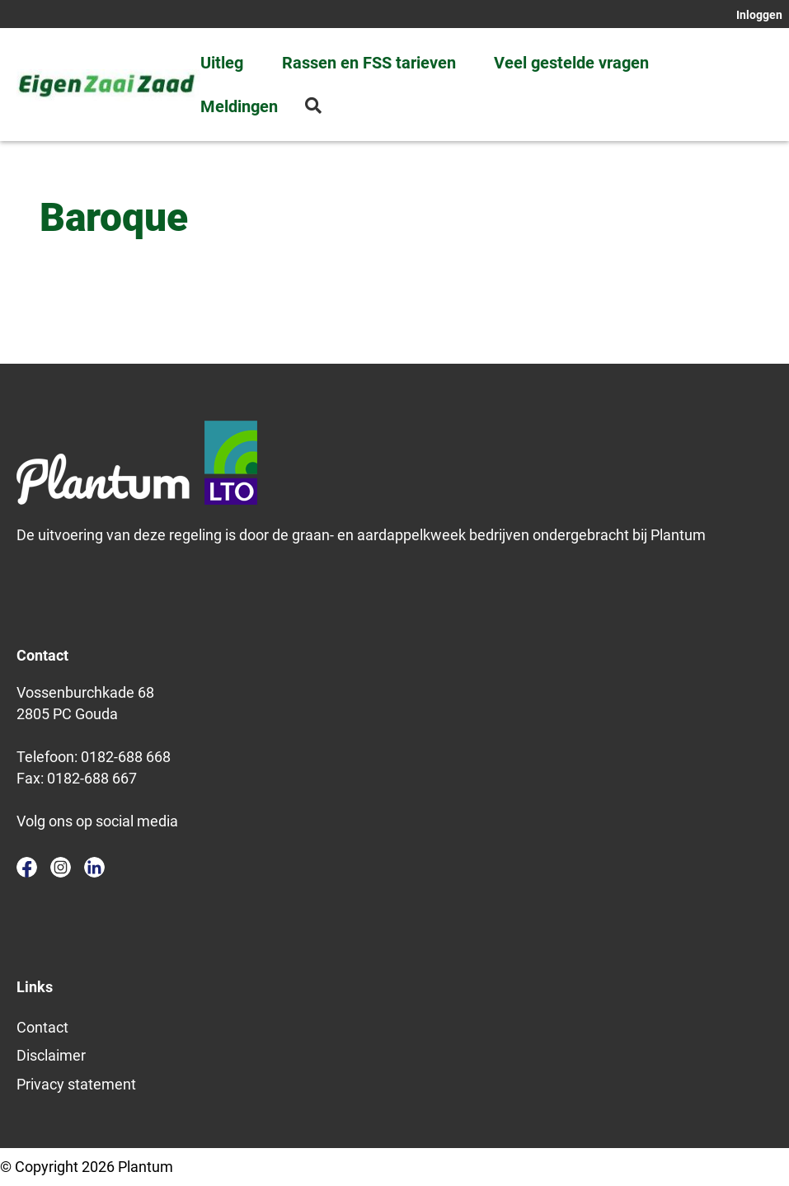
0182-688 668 (126, 756)
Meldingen (239, 106)
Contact (42, 1027)
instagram (60, 867)
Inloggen (759, 14)
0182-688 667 (92, 778)
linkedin (94, 867)
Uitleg (221, 63)
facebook (26, 867)
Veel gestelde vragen (571, 63)
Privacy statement (76, 1084)
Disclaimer (51, 1055)
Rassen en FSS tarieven (369, 63)
